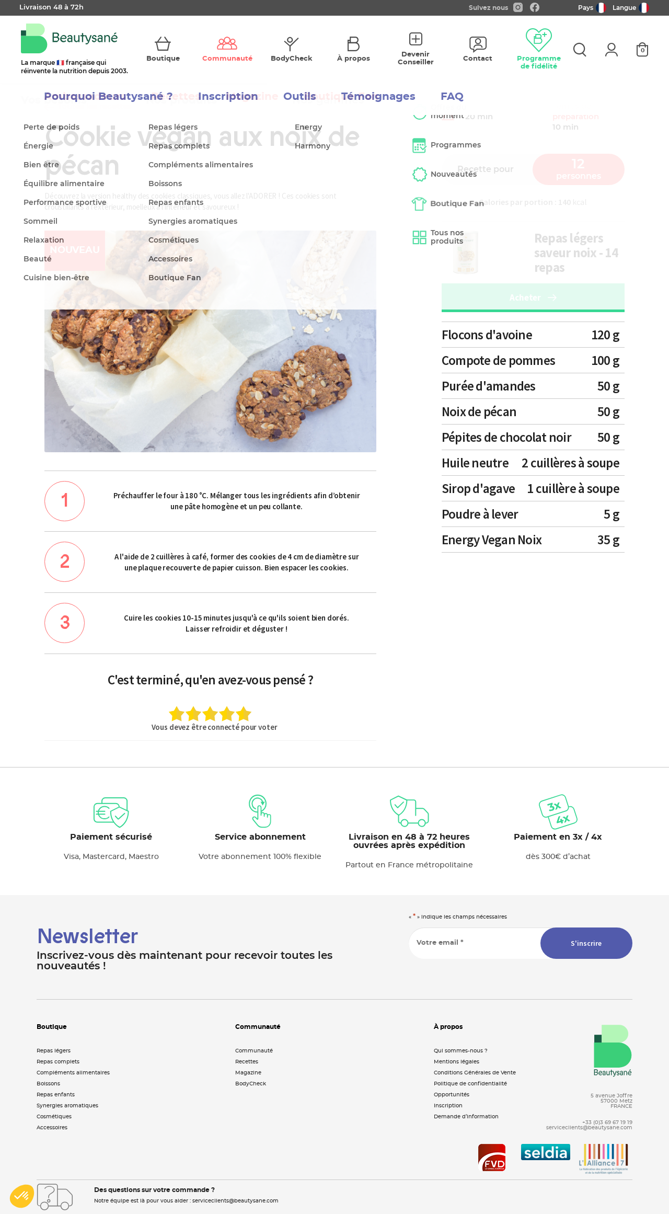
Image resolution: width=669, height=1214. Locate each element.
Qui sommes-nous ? (461, 1050)
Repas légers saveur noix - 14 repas (576, 252)
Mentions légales (456, 1061)
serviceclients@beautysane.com (589, 1127)
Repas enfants (56, 1094)
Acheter (533, 297)
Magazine (248, 1072)
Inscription (448, 1105)
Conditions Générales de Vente (475, 1072)
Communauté (254, 1050)
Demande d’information (466, 1116)
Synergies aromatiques (67, 1105)
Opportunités (451, 1094)
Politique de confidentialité (470, 1083)
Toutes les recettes (88, 106)
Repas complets (58, 1061)
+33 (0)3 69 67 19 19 (607, 1122)
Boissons (48, 1083)
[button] (21, 1196)
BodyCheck (250, 1083)
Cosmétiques (54, 1116)
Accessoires (52, 1127)
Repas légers (54, 1050)
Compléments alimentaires (73, 1072)
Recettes (246, 1061)
